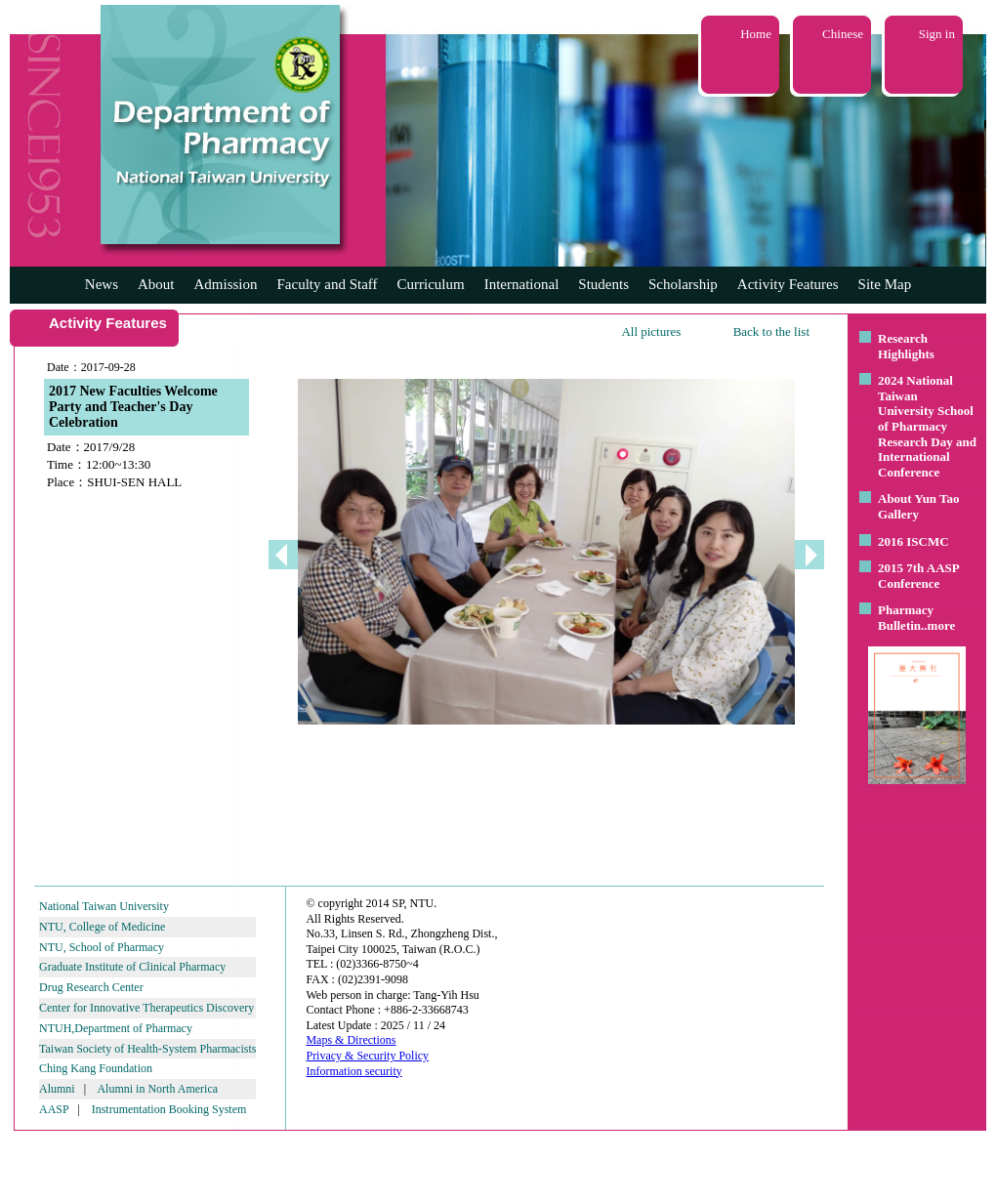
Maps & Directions (350, 1040)
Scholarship (683, 284)
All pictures (651, 331)
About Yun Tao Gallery (919, 506)
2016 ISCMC (913, 541)
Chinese (842, 33)
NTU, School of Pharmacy (101, 947)
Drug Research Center (91, 987)
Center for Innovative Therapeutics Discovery (146, 1008)
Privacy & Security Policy (367, 1055)
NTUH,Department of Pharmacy (115, 1028)
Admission (225, 284)
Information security (353, 1071)
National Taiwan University (104, 906)
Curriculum (431, 284)
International (522, 284)
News (101, 284)
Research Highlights (906, 346)
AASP (53, 1109)
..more (938, 625)
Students (603, 284)
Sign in (937, 33)
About (156, 284)
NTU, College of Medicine (102, 926)
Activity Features (788, 284)
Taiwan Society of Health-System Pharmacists (147, 1049)
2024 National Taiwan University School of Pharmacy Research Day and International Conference (927, 426)
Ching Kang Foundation (95, 1068)
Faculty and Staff (327, 284)
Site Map (885, 284)
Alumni (57, 1089)
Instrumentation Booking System (169, 1109)
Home (755, 33)
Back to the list (771, 331)
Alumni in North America (157, 1089)
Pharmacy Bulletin (906, 617)
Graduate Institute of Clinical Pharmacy (132, 967)
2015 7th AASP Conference (918, 575)
